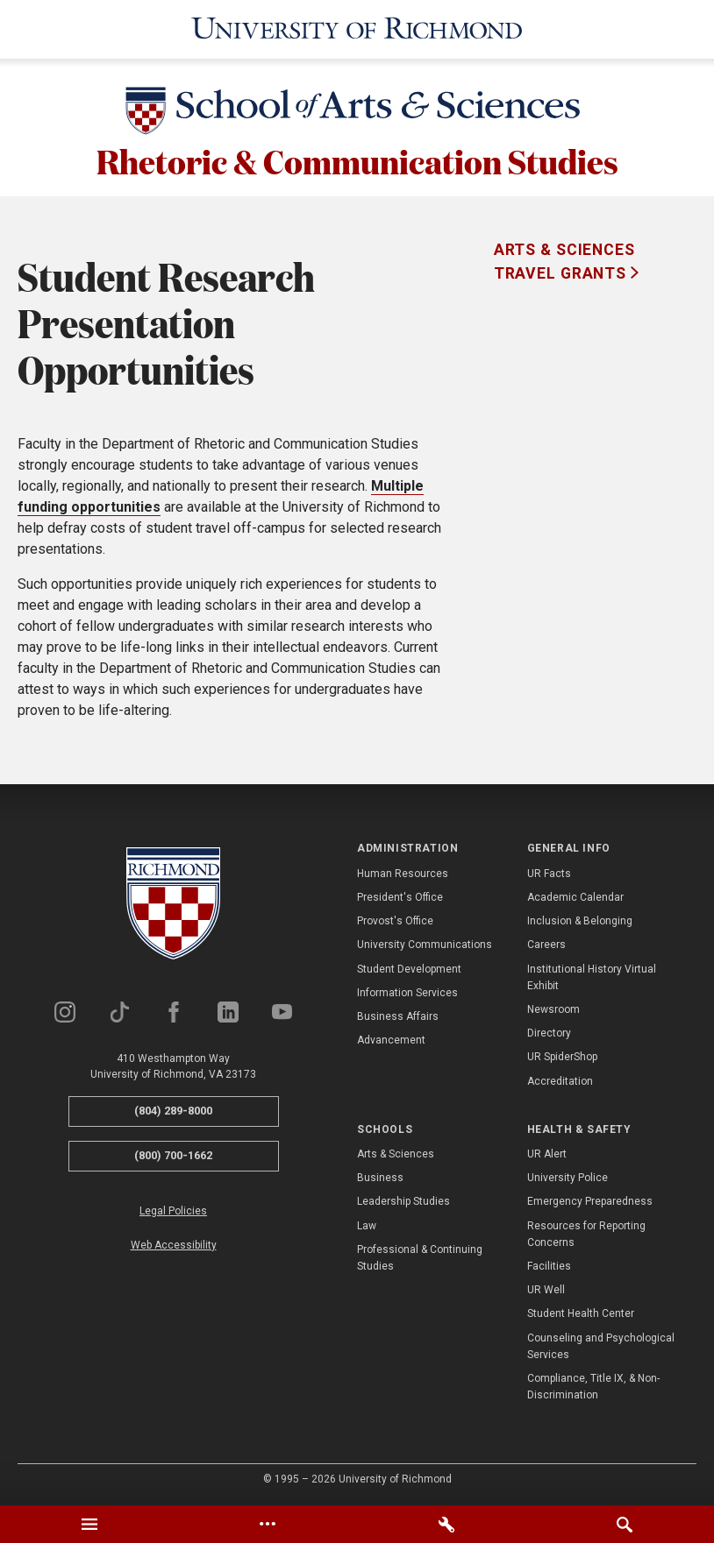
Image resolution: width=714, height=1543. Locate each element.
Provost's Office (395, 921)
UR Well (546, 1290)
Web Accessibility (174, 1245)
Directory (549, 1033)
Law (366, 1225)
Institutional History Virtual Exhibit (591, 976)
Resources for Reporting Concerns (586, 1233)
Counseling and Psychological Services (601, 1345)
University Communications (424, 944)
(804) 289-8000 (173, 1110)
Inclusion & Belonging (579, 921)
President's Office (400, 897)
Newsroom (553, 1009)
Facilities (549, 1266)
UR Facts (549, 873)
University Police (567, 1177)
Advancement (391, 1040)
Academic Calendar (575, 897)
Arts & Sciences (395, 1154)
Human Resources (402, 873)
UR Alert (547, 1154)
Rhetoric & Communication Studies (357, 161)
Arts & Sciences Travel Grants (564, 261)
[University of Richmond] (357, 29)
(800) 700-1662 (173, 1155)
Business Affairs (398, 1016)
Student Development (409, 968)
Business (380, 1177)
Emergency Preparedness (590, 1201)
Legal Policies (173, 1210)
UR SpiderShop (562, 1057)
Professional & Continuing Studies (419, 1257)
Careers (546, 944)
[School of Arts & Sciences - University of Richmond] (357, 113)
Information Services (407, 993)
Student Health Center (580, 1313)
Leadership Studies (403, 1201)
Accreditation (560, 1080)
